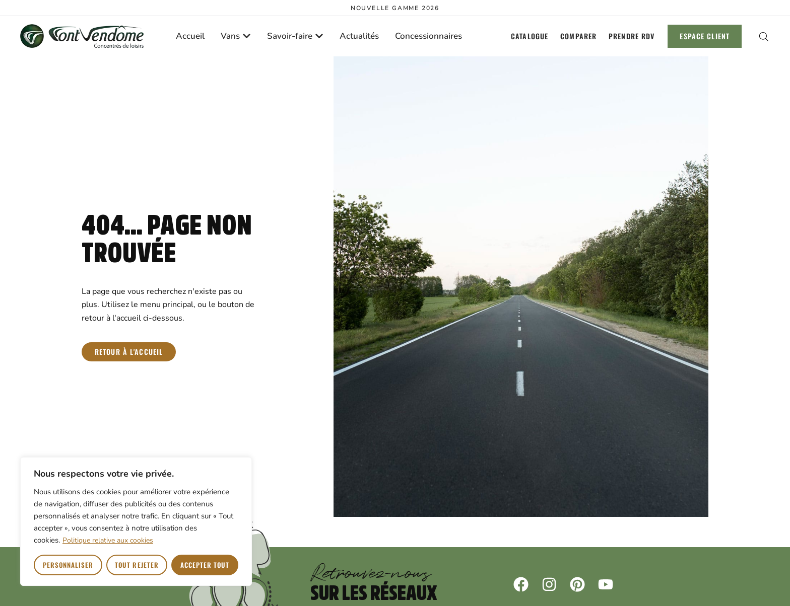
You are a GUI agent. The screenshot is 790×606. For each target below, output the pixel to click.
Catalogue (529, 36)
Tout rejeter (136, 565)
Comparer (578, 36)
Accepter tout (205, 565)
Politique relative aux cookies (107, 540)
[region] (136, 521)
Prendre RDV (631, 36)
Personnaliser (68, 565)
